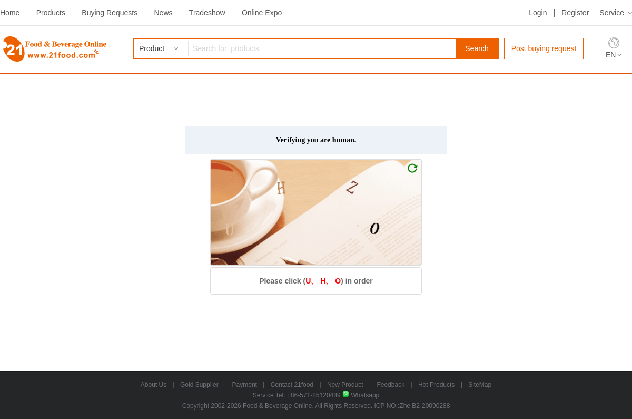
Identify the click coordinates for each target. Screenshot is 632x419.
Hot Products (436, 384)
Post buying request (544, 48)
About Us (153, 384)
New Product (345, 384)
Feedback (390, 384)
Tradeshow (207, 12)
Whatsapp (360, 395)
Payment (244, 384)
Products (50, 12)
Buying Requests (109, 12)
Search (476, 48)
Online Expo (262, 12)
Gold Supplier (199, 384)
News (163, 12)
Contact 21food (292, 384)
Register (575, 12)
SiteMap (479, 384)
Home (9, 12)
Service (611, 12)
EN (611, 55)
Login (538, 12)
